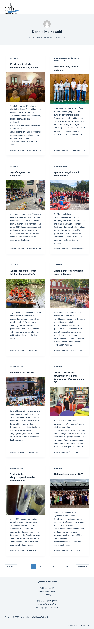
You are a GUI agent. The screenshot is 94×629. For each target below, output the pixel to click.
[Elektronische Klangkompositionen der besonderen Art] (25, 499)
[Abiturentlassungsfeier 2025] (69, 492)
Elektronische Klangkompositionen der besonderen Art (23, 476)
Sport (64, 166)
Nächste (82, 566)
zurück (11, 566)
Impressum (85, 625)
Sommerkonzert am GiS (23, 372)
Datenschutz (72, 625)
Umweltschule (59, 61)
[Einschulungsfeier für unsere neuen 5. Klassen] (69, 293)
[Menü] (88, 7)
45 (67, 566)
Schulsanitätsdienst (70, 58)
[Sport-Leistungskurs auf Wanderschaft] (69, 194)
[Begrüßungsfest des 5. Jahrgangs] (25, 194)
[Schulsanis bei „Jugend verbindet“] (69, 89)
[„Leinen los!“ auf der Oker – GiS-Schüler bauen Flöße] (25, 293)
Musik (20, 366)
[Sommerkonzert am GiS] (25, 391)
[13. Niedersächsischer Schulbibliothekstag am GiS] (25, 86)
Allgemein (14, 58)
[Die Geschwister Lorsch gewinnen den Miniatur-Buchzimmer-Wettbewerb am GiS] (69, 401)
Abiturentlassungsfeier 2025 (69, 473)
